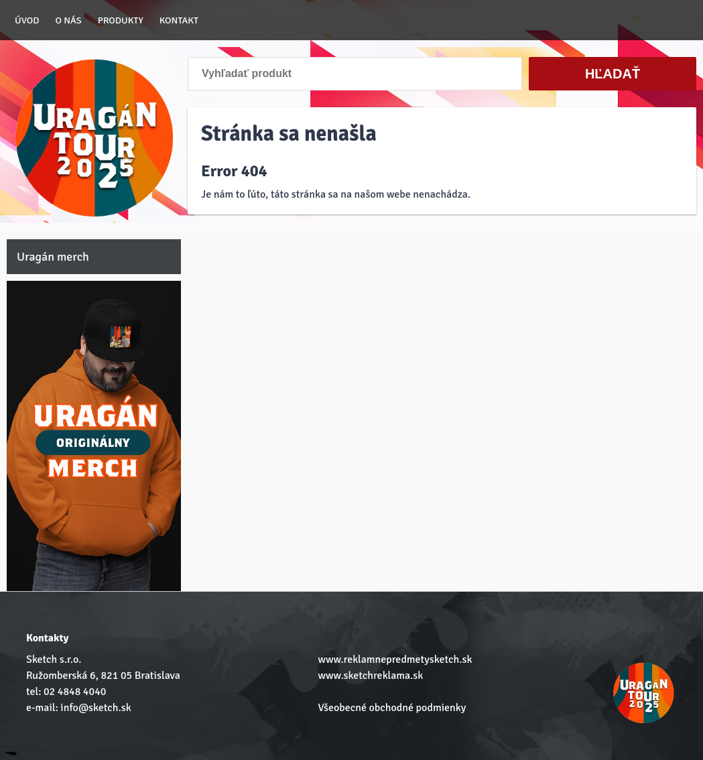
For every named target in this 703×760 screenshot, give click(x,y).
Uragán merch (53, 256)
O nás (69, 20)
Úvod (27, 20)
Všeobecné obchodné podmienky (392, 707)
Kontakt (178, 20)
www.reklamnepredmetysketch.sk (395, 659)
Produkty (120, 20)
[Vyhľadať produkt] (355, 73)
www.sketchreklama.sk (370, 675)
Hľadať (612, 73)
